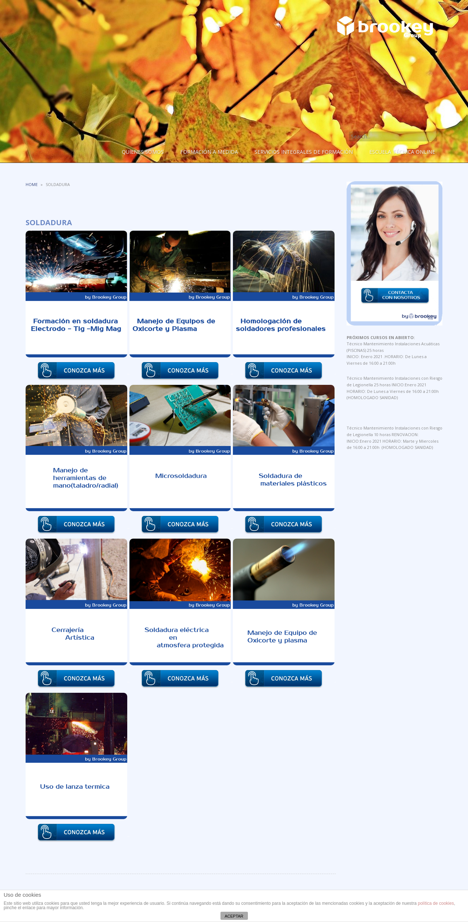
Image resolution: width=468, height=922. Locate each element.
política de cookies (436, 903)
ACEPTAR (233, 916)
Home (32, 184)
